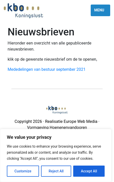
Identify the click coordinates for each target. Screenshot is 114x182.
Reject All (56, 171)
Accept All (89, 171)
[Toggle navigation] (100, 10)
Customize (22, 171)
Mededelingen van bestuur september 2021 (47, 69)
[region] (55, 155)
